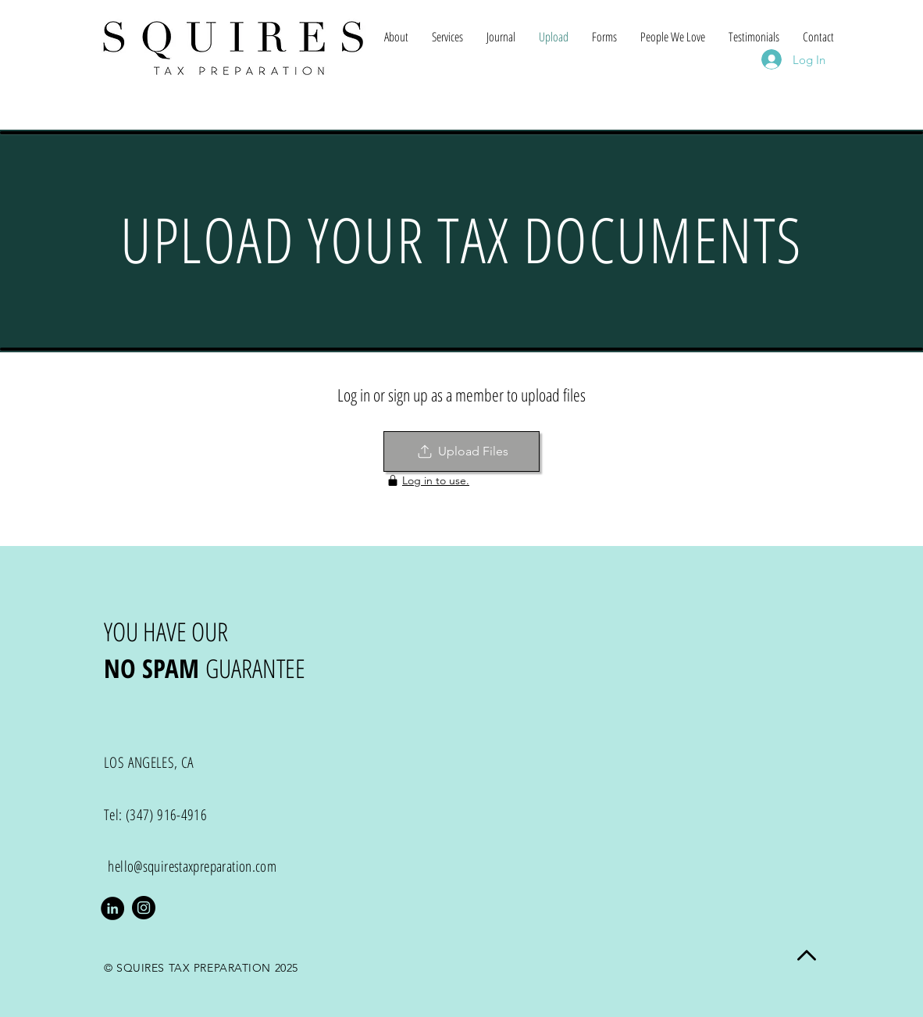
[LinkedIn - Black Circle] (112, 908)
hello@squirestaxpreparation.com (192, 866)
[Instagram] (143, 907)
